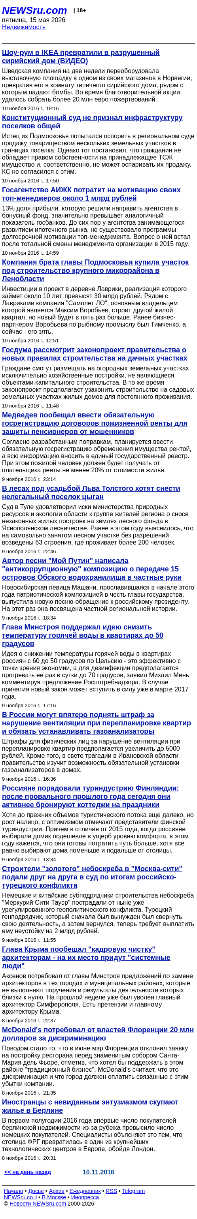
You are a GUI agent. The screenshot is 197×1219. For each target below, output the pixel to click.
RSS (111, 1191)
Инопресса (85, 1197)
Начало (13, 1191)
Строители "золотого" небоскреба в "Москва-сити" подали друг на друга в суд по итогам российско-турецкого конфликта (92, 877)
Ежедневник (85, 1191)
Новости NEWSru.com (37, 1203)
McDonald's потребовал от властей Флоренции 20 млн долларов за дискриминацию (98, 1034)
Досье (36, 1191)
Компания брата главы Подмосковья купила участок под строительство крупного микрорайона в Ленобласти (95, 270)
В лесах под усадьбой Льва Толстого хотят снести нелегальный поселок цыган (91, 493)
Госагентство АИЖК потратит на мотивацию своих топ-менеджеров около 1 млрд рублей (91, 194)
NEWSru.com (34, 10)
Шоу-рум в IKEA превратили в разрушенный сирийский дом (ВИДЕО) (81, 57)
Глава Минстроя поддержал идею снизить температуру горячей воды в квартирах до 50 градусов (82, 635)
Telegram (133, 1191)
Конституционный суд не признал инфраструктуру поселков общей (92, 122)
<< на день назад (27, 1172)
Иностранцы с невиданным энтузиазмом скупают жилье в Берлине (90, 1106)
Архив (56, 1191)
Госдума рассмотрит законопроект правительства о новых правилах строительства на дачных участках (95, 354)
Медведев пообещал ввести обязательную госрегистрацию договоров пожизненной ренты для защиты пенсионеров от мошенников (95, 423)
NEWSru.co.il (20, 1197)
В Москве (54, 1197)
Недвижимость (23, 27)
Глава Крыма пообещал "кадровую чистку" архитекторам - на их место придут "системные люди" (86, 957)
